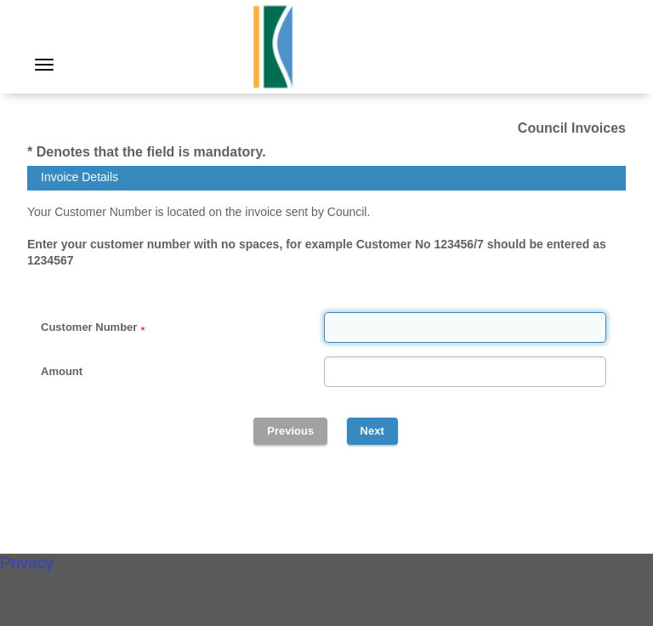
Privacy (27, 563)
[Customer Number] (465, 327)
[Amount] (465, 371)
